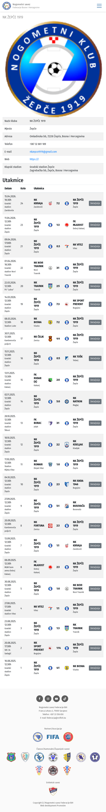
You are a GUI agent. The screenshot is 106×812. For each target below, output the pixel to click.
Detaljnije (95, 203)
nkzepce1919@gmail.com (43, 151)
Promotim (61, 805)
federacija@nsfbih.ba (56, 718)
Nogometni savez (21, 6)
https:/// (34, 159)
